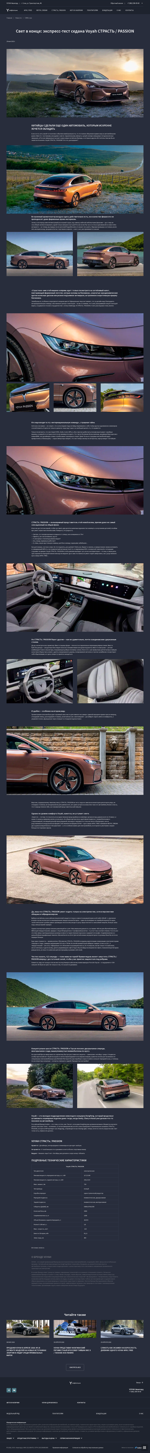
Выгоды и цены (48, 1438)
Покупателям (92, 10)
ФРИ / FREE (28, 10)
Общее (9, 1438)
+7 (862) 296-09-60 (135, 1392)
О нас (119, 10)
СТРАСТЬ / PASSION (59, 10)
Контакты (129, 10)
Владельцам (107, 10)
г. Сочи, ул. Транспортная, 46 (31, 3)
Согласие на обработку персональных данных (87, 1448)
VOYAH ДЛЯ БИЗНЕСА (49, 1403)
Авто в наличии (76, 10)
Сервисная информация (70, 1438)
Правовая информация (60, 1448)
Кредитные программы (26, 1438)
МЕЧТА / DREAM (41, 10)
